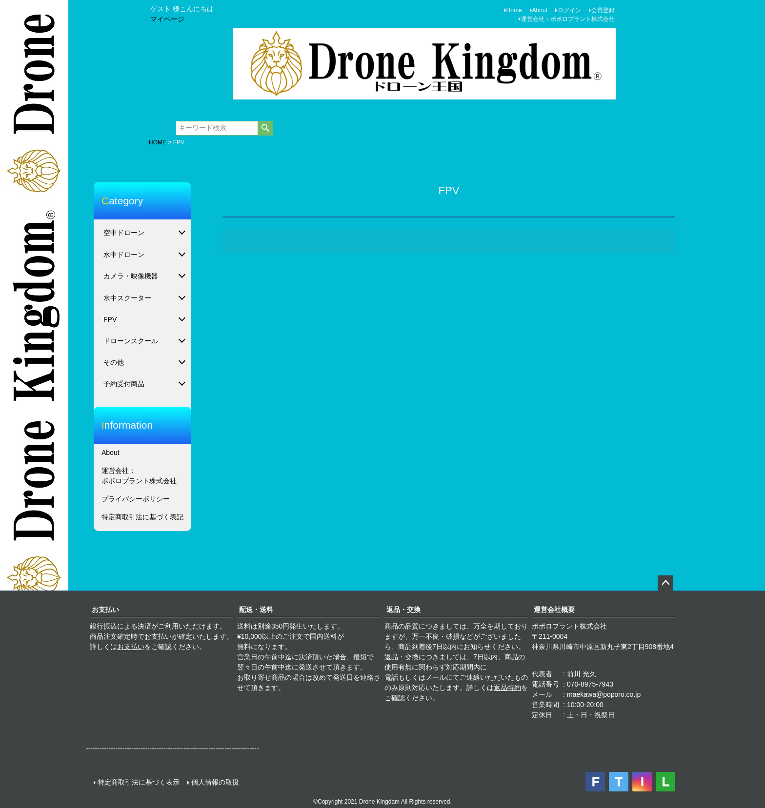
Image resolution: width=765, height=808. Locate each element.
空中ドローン (123, 232)
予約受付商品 (123, 384)
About (539, 10)
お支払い (105, 609)
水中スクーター (127, 298)
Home (514, 10)
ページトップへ (665, 583)
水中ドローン (123, 254)
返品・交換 (403, 609)
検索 (265, 128)
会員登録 (603, 10)
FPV (110, 319)
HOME (157, 142)
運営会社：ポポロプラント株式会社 (568, 19)
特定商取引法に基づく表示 (139, 782)
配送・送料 (256, 609)
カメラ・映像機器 (130, 276)
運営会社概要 (554, 609)
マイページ (167, 19)
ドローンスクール (130, 341)
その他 (113, 362)
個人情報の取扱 (215, 782)
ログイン (569, 10)
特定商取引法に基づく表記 (142, 517)
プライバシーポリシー (135, 499)
